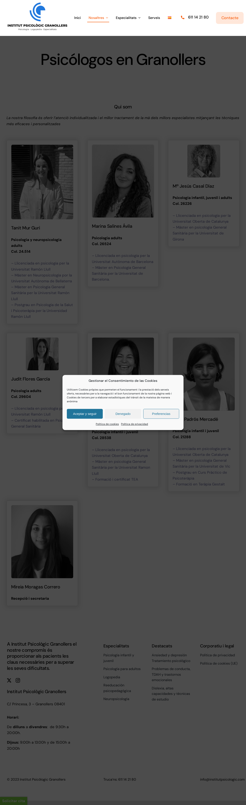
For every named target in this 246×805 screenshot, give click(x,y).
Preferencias (161, 414)
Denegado (122, 414)
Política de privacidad (134, 424)
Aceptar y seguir (84, 414)
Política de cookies (107, 424)
